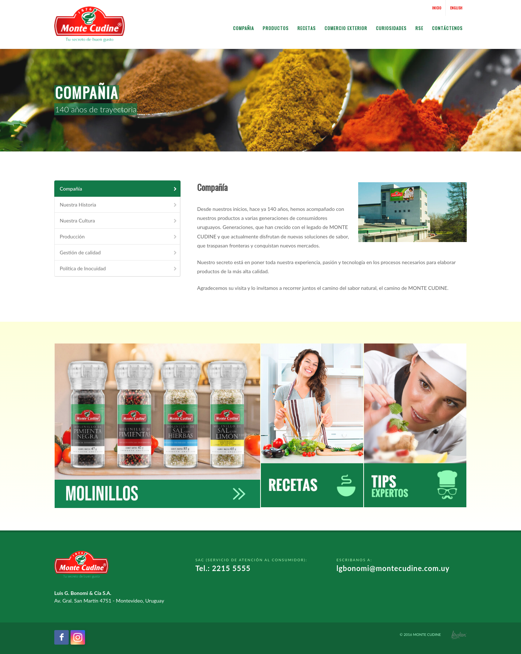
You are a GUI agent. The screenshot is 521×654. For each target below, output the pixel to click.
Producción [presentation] (119, 236)
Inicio (436, 8)
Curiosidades (391, 28)
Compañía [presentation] (119, 189)
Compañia (243, 28)
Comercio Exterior (346, 28)
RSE (419, 28)
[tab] (117, 188)
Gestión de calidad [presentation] (119, 252)
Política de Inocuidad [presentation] (119, 268)
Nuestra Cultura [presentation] (119, 220)
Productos (276, 28)
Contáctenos (447, 28)
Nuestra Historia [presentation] (119, 204)
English (456, 8)
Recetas (306, 28)
